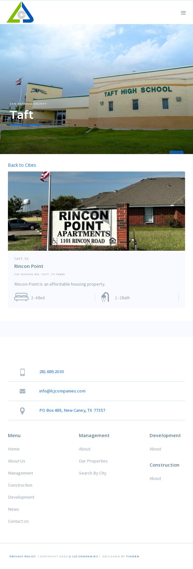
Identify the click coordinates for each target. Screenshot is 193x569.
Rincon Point (28, 266)
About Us (16, 461)
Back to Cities (22, 165)
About (84, 449)
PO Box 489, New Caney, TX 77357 (72, 410)
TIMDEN (132, 556)
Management (20, 473)
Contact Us (18, 521)
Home (14, 449)
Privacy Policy (23, 556)
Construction (20, 485)
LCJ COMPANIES (85, 556)
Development (21, 497)
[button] (183, 12)
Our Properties (93, 461)
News (13, 509)
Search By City (92, 473)
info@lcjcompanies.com (62, 391)
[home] (18, 12)
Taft (18, 259)
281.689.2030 (51, 371)
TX (26, 259)
